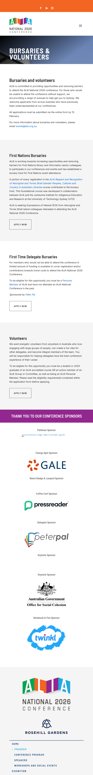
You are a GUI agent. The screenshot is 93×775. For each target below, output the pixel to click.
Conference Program (29, 754)
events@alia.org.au (26, 126)
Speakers (20, 760)
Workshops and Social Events (35, 765)
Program (21, 749)
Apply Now (20, 224)
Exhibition (19, 771)
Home (15, 743)
